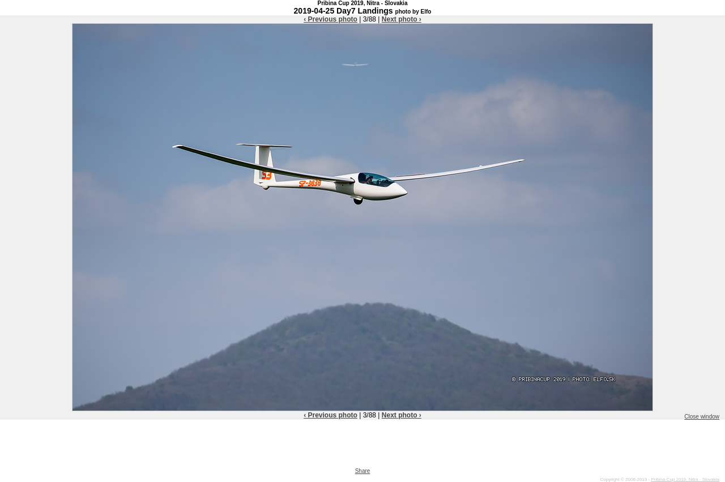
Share (362, 471)
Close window (701, 416)
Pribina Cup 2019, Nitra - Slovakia (685, 479)
